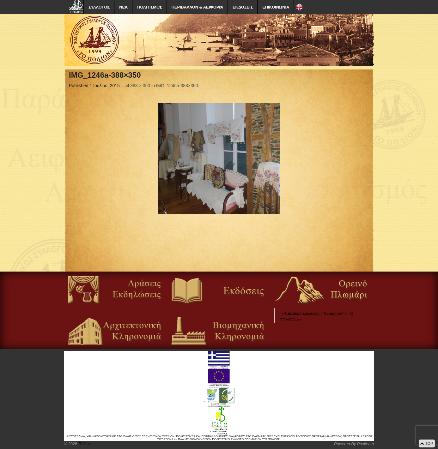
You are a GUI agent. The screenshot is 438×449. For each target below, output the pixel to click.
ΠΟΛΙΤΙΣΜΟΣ (149, 7)
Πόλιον (83, 443)
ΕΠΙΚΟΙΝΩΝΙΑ (275, 7)
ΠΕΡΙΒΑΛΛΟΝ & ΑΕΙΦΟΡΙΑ (197, 7)
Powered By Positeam (354, 443)
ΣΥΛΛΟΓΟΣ (99, 7)
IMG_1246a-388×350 (177, 85)
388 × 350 (140, 85)
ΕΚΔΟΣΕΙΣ (243, 7)
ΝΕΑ (123, 7)
